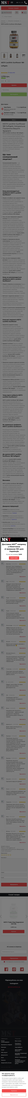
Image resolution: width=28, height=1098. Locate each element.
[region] (14, 1084)
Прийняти (14, 1090)
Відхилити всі (14, 1094)
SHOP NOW (14, 558)
